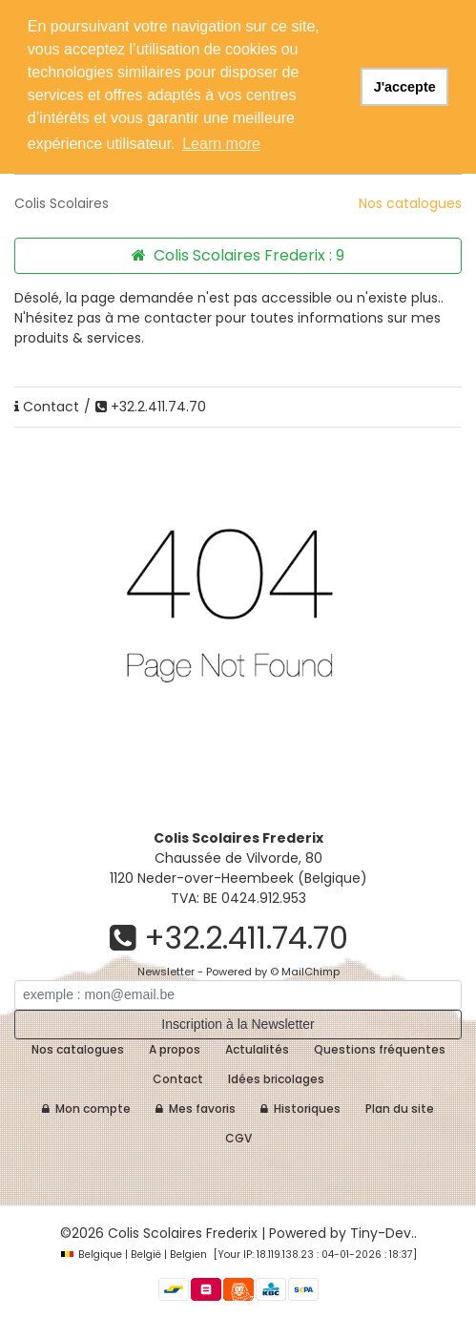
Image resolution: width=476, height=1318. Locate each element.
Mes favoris (195, 1108)
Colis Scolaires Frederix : (238, 255)
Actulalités (257, 1049)
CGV (238, 1138)
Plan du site (399, 1108)
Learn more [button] (221, 144)
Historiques (300, 1108)
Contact (46, 406)
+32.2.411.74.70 (150, 406)
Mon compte (86, 1108)
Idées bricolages (276, 1079)
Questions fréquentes (379, 1049)
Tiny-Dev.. (383, 1233)
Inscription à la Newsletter (237, 1024)
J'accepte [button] (405, 86)
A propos (174, 1049)
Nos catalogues (410, 203)
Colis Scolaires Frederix (183, 1233)
